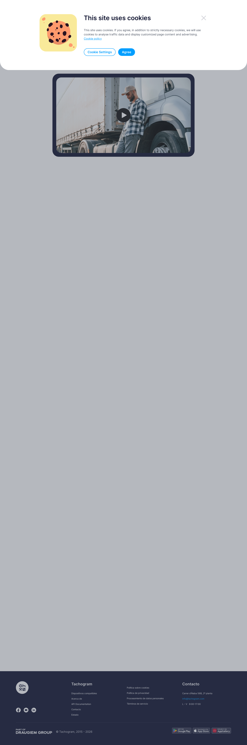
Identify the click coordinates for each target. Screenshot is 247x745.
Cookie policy (93, 38)
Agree (126, 52)
